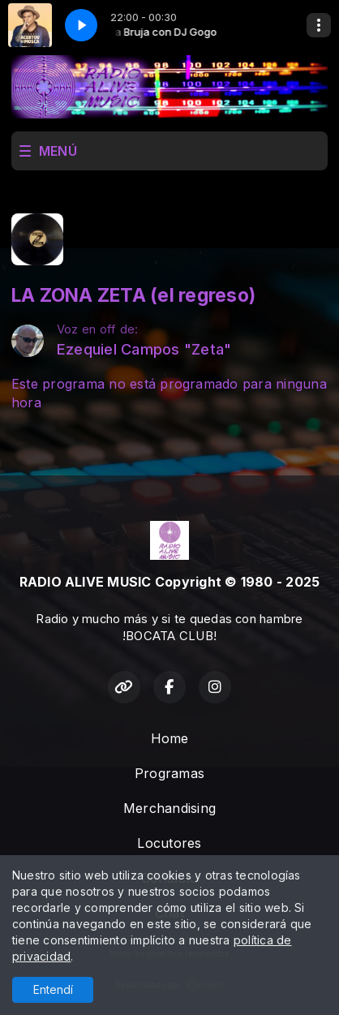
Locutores (169, 843)
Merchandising (169, 808)
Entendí (53, 989)
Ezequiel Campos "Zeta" (144, 349)
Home (170, 738)
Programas (169, 773)
